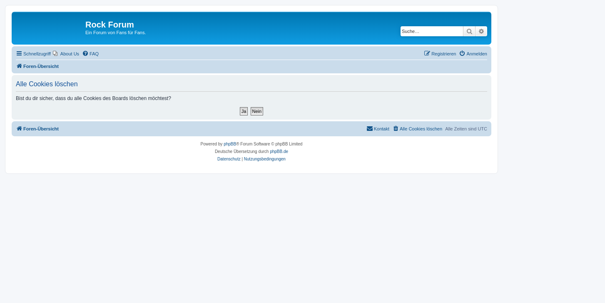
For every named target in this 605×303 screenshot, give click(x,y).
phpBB (230, 144)
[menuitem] (66, 54)
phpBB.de (279, 151)
